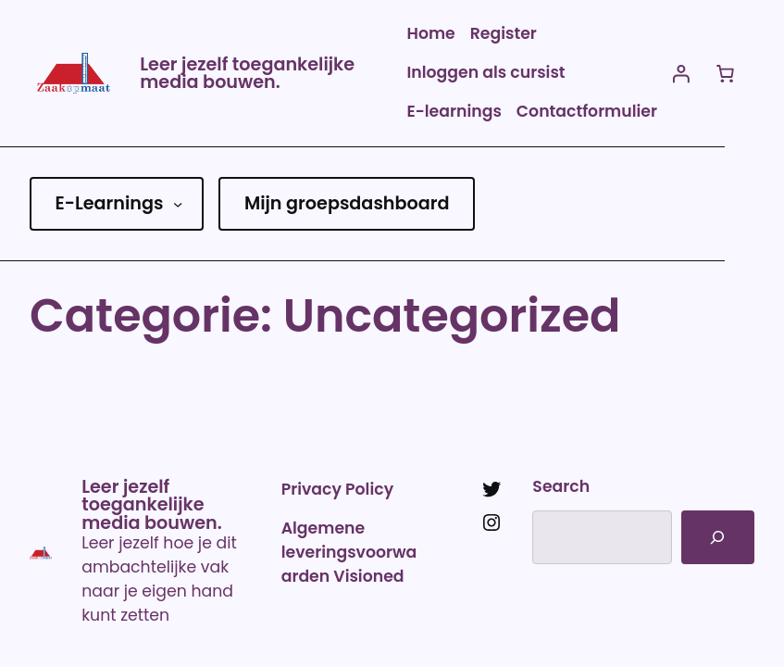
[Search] (717, 537)
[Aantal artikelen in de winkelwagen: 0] (725, 73)
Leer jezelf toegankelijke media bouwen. (247, 73)
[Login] (680, 73)
